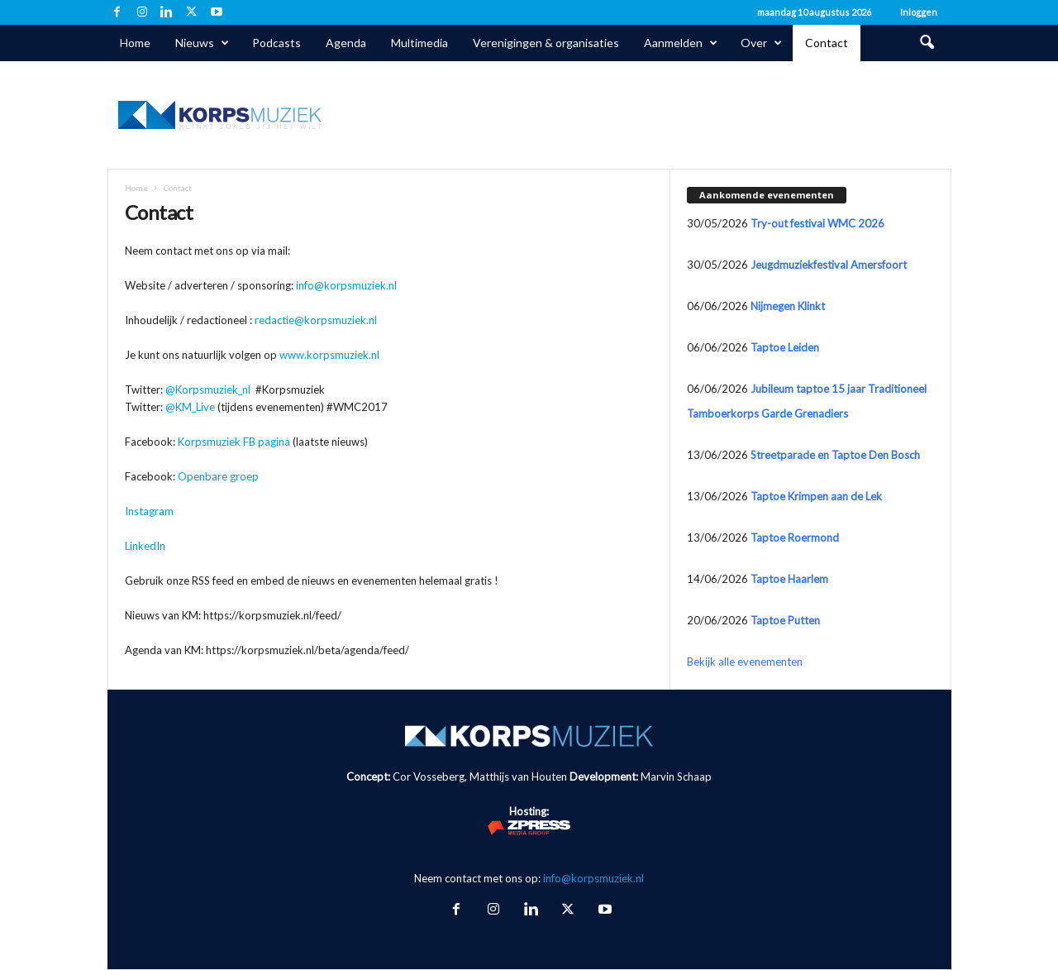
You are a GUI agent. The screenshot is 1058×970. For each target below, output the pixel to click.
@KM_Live (190, 406)
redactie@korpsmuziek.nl (316, 320)
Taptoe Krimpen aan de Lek (816, 496)
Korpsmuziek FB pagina (234, 441)
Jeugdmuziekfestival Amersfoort (829, 264)
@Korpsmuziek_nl (207, 389)
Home (135, 43)
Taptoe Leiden (785, 347)
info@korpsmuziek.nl (346, 285)
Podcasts (276, 43)
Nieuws (202, 43)
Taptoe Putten (785, 620)
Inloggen (918, 12)
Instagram (149, 511)
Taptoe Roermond (795, 537)
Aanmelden (680, 43)
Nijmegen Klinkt (788, 306)
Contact (826, 43)
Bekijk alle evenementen (745, 661)
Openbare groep (218, 476)
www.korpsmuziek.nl (329, 354)
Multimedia (419, 43)
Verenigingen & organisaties (546, 43)
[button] (926, 43)
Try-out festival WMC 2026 (817, 223)
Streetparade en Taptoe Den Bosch (835, 454)
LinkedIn (145, 545)
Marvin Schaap (676, 776)
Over (761, 43)
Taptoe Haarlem (789, 578)
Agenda (346, 43)
